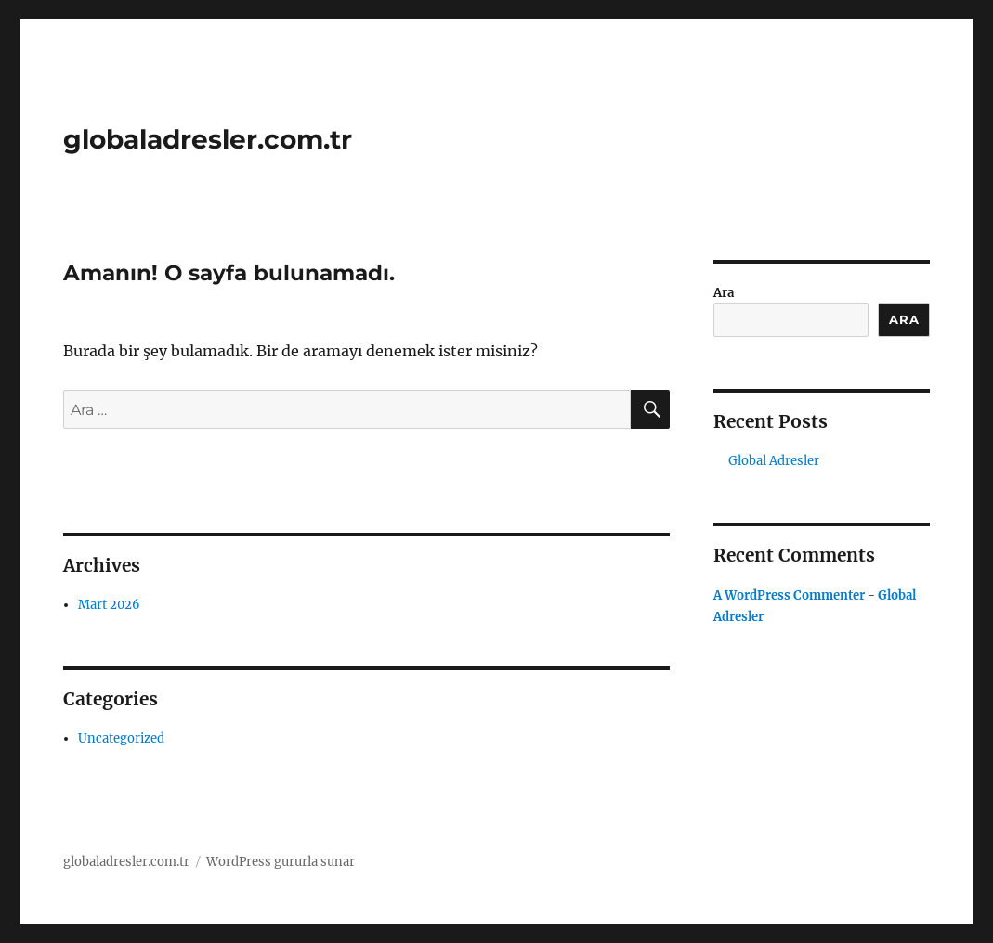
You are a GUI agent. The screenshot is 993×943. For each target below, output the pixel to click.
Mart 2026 (109, 605)
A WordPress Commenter (789, 595)
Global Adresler (773, 461)
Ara (723, 293)
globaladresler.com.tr (207, 139)
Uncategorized (121, 738)
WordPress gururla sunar (280, 862)
